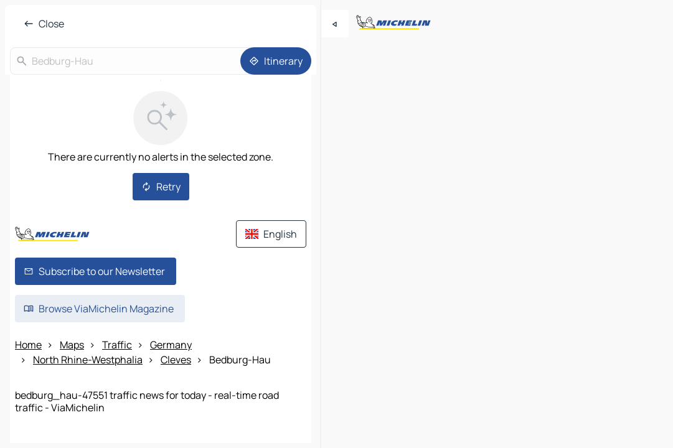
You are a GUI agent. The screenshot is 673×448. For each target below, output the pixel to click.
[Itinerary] (275, 61)
